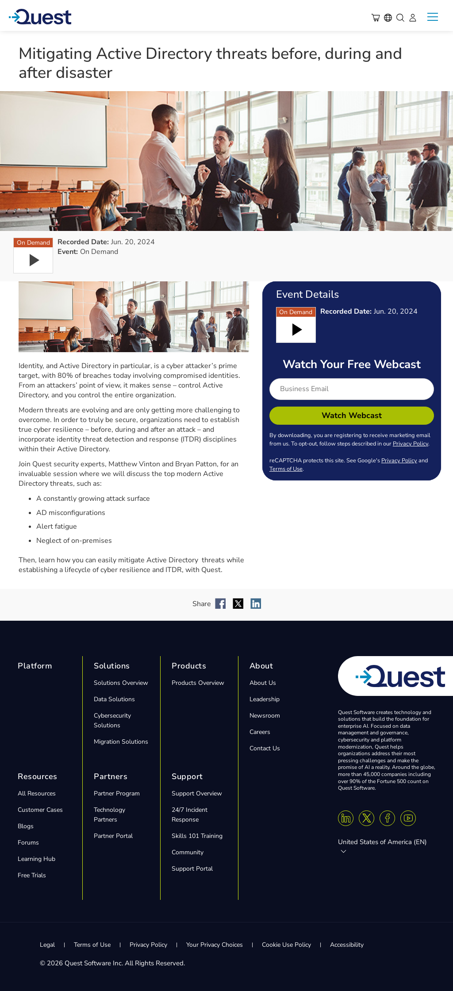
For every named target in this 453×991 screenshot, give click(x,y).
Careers (260, 732)
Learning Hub (36, 859)
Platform (35, 666)
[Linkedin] (345, 818)
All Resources (37, 793)
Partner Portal (113, 836)
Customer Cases (40, 810)
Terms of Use (286, 469)
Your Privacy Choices (214, 945)
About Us (263, 683)
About (261, 666)
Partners (110, 776)
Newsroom (265, 715)
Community (187, 852)
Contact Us (265, 748)
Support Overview (197, 793)
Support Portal (192, 868)
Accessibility (347, 945)
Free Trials (32, 875)
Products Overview (198, 683)
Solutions (112, 666)
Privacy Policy (410, 444)
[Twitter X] (366, 818)
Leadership (265, 699)
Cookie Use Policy (286, 945)
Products (189, 666)
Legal (47, 945)
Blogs (26, 826)
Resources (38, 776)
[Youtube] (408, 818)
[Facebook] (387, 818)
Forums (28, 842)
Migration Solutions (121, 741)
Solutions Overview (121, 683)
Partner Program (117, 793)
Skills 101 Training (197, 836)
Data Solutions (114, 699)
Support (187, 776)
